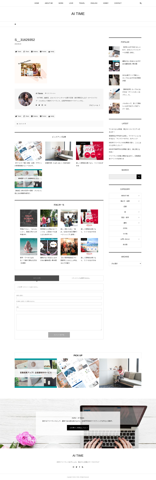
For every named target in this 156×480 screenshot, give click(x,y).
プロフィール (93, 105)
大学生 (125, 228)
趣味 (125, 223)
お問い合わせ (125, 239)
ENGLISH (94, 3)
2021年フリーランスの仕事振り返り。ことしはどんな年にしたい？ (125, 144)
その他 (125, 234)
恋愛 (125, 206)
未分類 (125, 244)
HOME (36, 3)
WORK (61, 3)
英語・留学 (125, 217)
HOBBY (105, 3)
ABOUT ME (49, 3)
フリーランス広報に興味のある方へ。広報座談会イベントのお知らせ (125, 157)
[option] (36, 373)
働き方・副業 (125, 201)
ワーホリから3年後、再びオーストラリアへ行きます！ (124, 130)
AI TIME (78, 14)
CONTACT (118, 3)
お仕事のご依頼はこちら (78, 428)
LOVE (71, 3)
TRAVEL (82, 3)
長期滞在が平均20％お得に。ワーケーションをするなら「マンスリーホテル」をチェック (125, 137)
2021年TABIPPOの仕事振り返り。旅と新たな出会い (124, 150)
